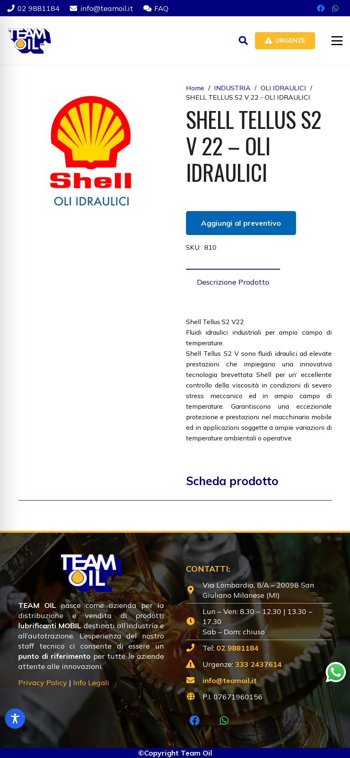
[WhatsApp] (335, 8)
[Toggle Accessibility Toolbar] (15, 719)
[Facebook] (320, 8)
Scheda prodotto (232, 481)
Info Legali (91, 682)
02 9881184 (237, 648)
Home (195, 88)
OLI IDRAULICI (283, 88)
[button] (243, 40)
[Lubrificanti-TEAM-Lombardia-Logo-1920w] (29, 40)
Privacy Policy (42, 682)
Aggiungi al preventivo (241, 223)
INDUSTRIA (232, 88)
